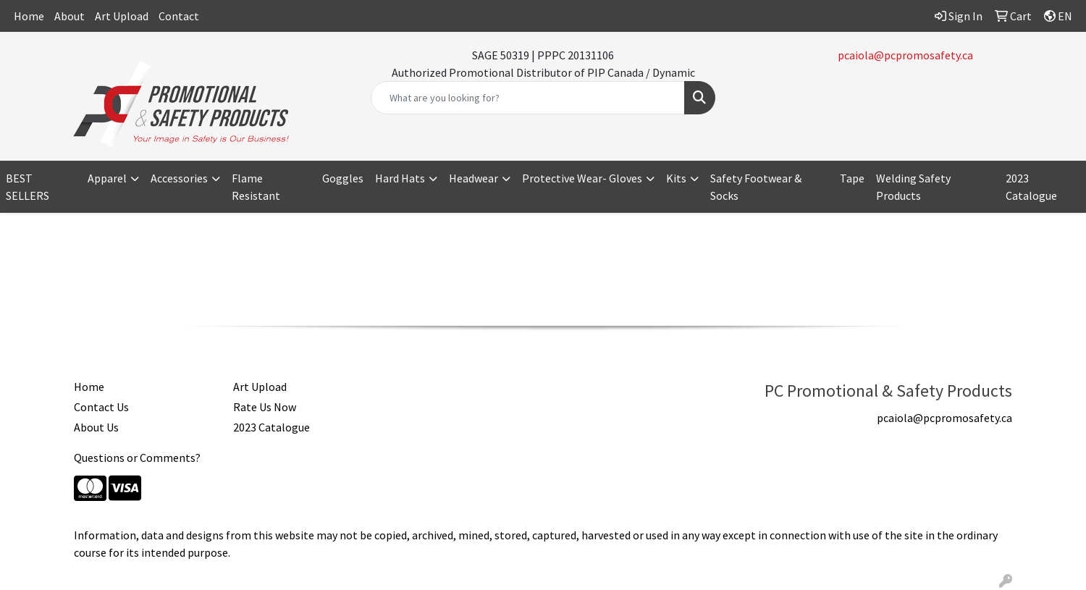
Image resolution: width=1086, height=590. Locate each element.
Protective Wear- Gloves (582, 178)
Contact (179, 16)
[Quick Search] (528, 97)
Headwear (473, 178)
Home (29, 16)
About (69, 16)
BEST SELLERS (27, 187)
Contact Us (101, 407)
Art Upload (121, 16)
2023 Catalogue (271, 427)
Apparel (107, 178)
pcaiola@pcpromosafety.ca (905, 55)
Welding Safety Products (913, 187)
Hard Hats (400, 178)
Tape (852, 178)
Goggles (342, 178)
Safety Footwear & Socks (755, 187)
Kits (676, 178)
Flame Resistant (256, 187)
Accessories (179, 178)
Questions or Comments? (137, 457)
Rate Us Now (264, 407)
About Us (96, 427)
